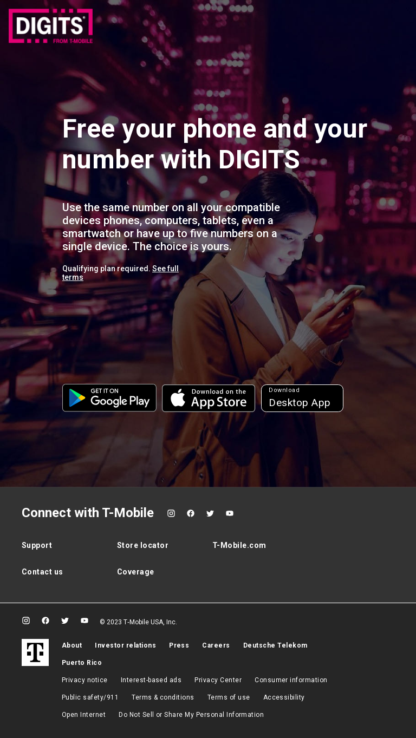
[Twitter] (210, 513)
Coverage (135, 571)
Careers (216, 645)
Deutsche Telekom (275, 645)
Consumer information (291, 680)
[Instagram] (171, 513)
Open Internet (84, 715)
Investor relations (125, 645)
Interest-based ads (151, 680)
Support (37, 545)
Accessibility (284, 697)
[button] (109, 398)
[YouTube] (229, 513)
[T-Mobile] (35, 652)
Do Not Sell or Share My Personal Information (191, 715)
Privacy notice (85, 680)
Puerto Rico (82, 663)
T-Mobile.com (239, 545)
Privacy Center (218, 680)
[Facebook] (190, 513)
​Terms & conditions (163, 697)
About (72, 645)
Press (179, 645)
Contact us (42, 571)
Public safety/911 (90, 697)
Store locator (142, 545)
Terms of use (228, 697)
